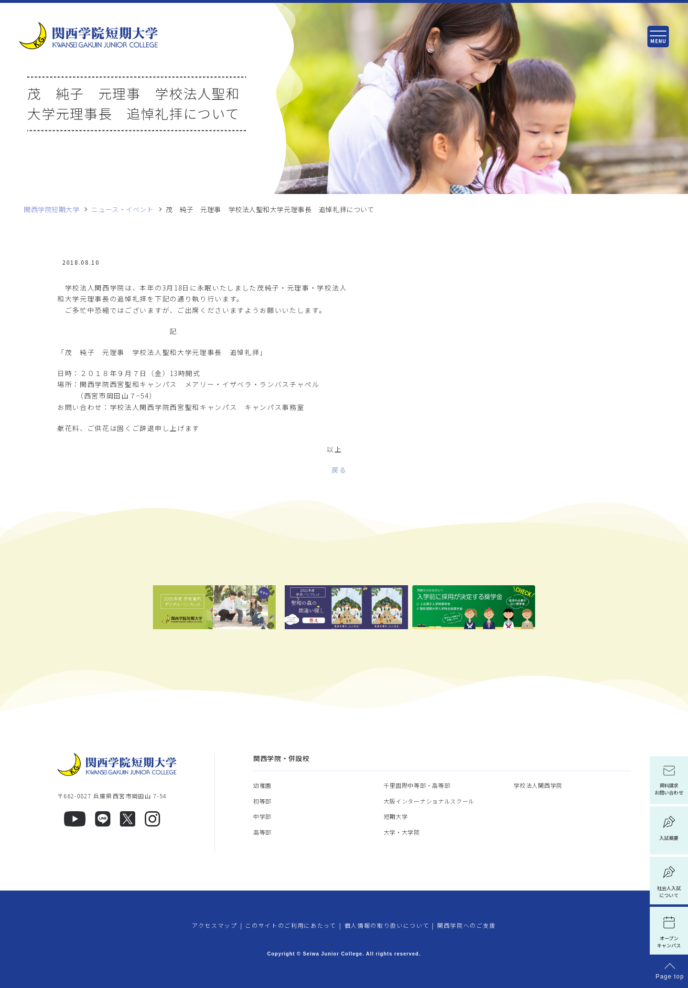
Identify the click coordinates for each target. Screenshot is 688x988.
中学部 (262, 816)
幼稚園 (262, 785)
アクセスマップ (214, 925)
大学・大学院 (402, 832)
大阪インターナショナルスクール (429, 801)
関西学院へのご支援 (466, 925)
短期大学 (396, 816)
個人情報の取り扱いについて (387, 925)
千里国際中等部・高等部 (417, 785)
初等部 (262, 801)
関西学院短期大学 (51, 209)
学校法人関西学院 (538, 785)
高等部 (262, 832)
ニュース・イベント (122, 209)
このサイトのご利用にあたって (290, 925)
